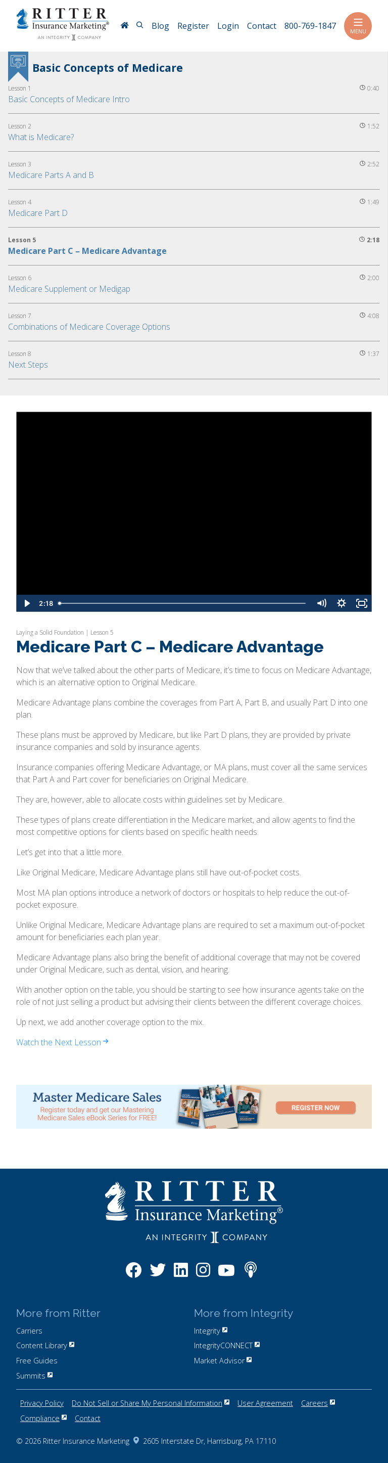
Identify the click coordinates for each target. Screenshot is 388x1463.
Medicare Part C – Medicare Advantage (87, 250)
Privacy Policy (42, 1403)
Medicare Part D (38, 212)
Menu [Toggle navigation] (358, 26)
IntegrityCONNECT (227, 1345)
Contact (88, 1418)
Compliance (43, 1418)
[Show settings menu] (341, 603)
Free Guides (37, 1360)
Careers (318, 1403)
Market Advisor (223, 1360)
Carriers (29, 1331)
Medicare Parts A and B (51, 175)
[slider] (183, 603)
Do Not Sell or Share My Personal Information (150, 1403)
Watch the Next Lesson (62, 1042)
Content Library (45, 1345)
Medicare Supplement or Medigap (69, 288)
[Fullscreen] (362, 603)
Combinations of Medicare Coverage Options (89, 326)
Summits (34, 1376)
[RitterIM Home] (124, 26)
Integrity (210, 1331)
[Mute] (321, 603)
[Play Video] (26, 603)
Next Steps (28, 364)
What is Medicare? (41, 137)
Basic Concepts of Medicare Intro (69, 99)
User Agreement (265, 1403)
